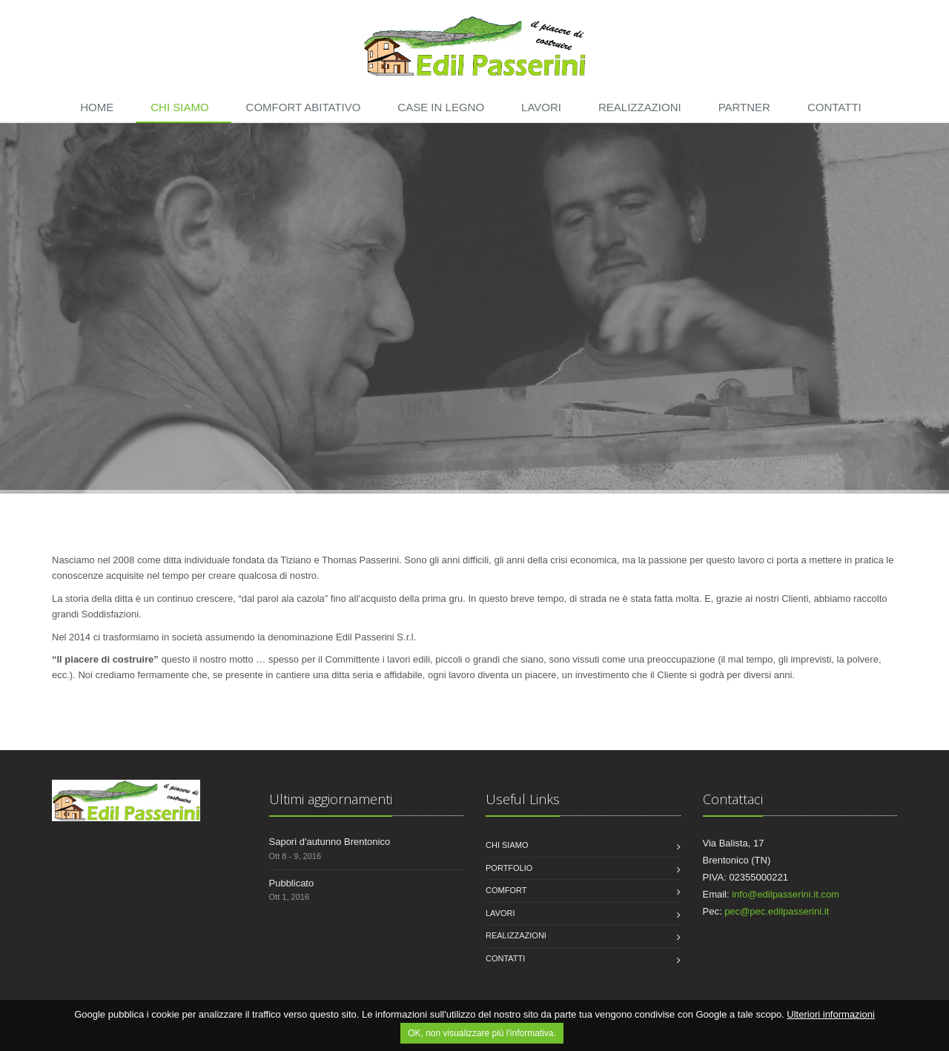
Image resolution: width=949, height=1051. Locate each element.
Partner (744, 107)
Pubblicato (291, 883)
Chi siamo (179, 107)
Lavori (541, 107)
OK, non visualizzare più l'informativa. (482, 1033)
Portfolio (509, 867)
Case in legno (440, 107)
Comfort (506, 890)
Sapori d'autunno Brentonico (330, 841)
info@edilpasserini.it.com (785, 894)
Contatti (834, 107)
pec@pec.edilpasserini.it (776, 911)
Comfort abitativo (303, 107)
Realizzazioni (639, 107)
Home (96, 107)
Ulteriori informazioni (830, 1014)
